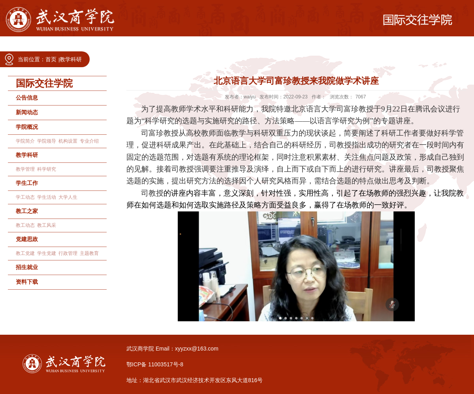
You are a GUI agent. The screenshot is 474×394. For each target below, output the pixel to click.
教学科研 (71, 59)
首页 (50, 59)
